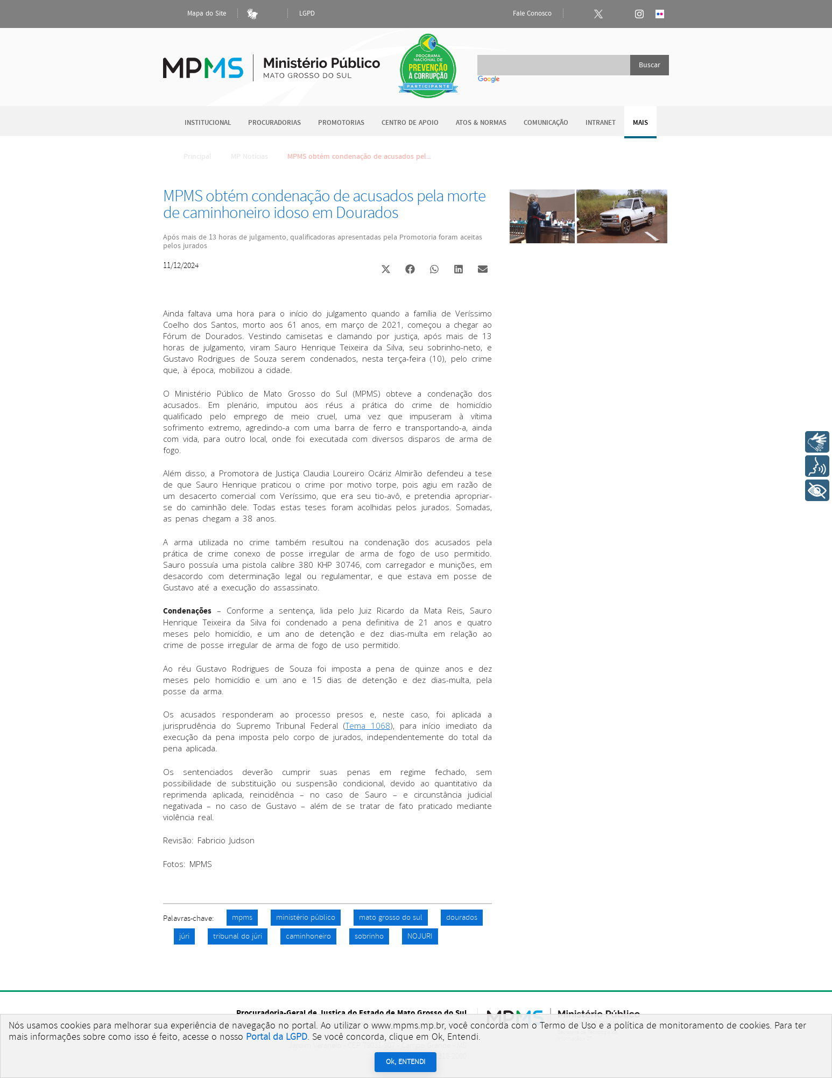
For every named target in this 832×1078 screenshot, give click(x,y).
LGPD (307, 14)
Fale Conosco (523, 14)
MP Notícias (249, 156)
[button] (385, 270)
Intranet (601, 123)
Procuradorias (274, 123)
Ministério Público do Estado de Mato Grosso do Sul (271, 61)
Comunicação (546, 123)
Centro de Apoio (410, 123)
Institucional (208, 123)
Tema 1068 (368, 725)
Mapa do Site (197, 14)
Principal (190, 156)
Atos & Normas (481, 123)
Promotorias (341, 123)
